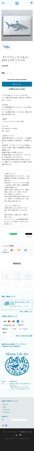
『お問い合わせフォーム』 (17, 387)
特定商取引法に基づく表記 (26, 431)
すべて (5, 250)
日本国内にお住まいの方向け (17, 89)
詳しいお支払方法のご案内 (24, 336)
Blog (4, 407)
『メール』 (12, 389)
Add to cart (17, 84)
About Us (5, 404)
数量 (3, 73)
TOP (5, 431)
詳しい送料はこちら (26, 311)
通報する (29, 236)
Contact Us (6, 412)
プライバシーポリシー (13, 431)
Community (6, 409)
